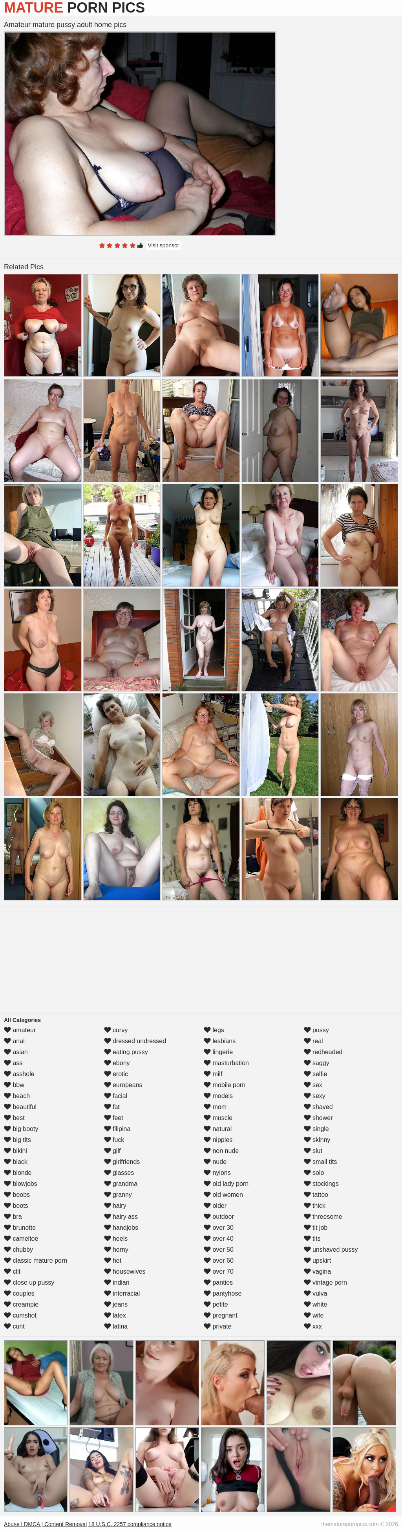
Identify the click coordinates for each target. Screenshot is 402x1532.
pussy (316, 1030)
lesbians (220, 1041)
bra (13, 1216)
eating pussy (126, 1052)
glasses (119, 1172)
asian (16, 1052)
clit (12, 1271)
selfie (315, 1074)
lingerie (218, 1052)
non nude (221, 1150)
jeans (116, 1304)
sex (313, 1085)
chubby (18, 1249)
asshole (19, 1074)
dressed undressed (135, 1041)
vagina (317, 1271)
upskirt (317, 1260)
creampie (21, 1304)
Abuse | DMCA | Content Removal (45, 1524)
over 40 (219, 1238)
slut (313, 1150)
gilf (112, 1150)
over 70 (219, 1271)
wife (314, 1315)
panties (218, 1282)
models (218, 1096)
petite (216, 1304)
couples (19, 1293)
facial (116, 1096)
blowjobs (20, 1183)
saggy (316, 1063)
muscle (218, 1118)
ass (13, 1063)
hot (113, 1260)
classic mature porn (35, 1260)
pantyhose (222, 1293)
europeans (123, 1085)
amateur (20, 1030)
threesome (323, 1216)
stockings (321, 1183)
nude (215, 1161)
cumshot (20, 1315)
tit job (316, 1227)
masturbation (226, 1063)
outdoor (219, 1216)
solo (314, 1172)
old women (223, 1194)
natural (218, 1128)
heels (116, 1238)
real (313, 1041)
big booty (21, 1128)
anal (14, 1041)
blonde (18, 1172)
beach (17, 1096)
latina (116, 1326)
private (217, 1326)
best (14, 1118)
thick (314, 1205)
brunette (20, 1227)
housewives (125, 1271)
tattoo (316, 1194)
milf (213, 1074)
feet (113, 1118)
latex (115, 1315)
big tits (17, 1139)
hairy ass (121, 1216)
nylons (217, 1172)
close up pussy (29, 1282)
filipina (117, 1128)
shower (318, 1118)
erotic (116, 1074)
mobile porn (224, 1085)
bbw (14, 1085)
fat (112, 1107)
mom (215, 1107)
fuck (114, 1139)
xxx (313, 1326)
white (315, 1304)
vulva (315, 1293)
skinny (317, 1139)
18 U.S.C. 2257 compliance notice (130, 1524)
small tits (320, 1161)
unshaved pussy (331, 1249)
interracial (122, 1293)
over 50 (219, 1249)
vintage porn (325, 1282)
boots (16, 1205)
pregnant (221, 1315)
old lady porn (226, 1183)
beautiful (20, 1107)
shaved (318, 1107)
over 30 (219, 1227)
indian (117, 1282)
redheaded (323, 1052)
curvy (116, 1030)
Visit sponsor (163, 245)
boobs (17, 1194)
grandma (121, 1183)
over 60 (219, 1260)
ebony (117, 1063)
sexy (314, 1096)
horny (116, 1249)
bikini (15, 1150)
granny (118, 1194)
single (316, 1128)
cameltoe (21, 1238)
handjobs (121, 1227)
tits (312, 1238)
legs (214, 1030)
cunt (14, 1326)
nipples (218, 1139)
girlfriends (122, 1161)
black (15, 1161)
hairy (115, 1205)
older (215, 1205)
